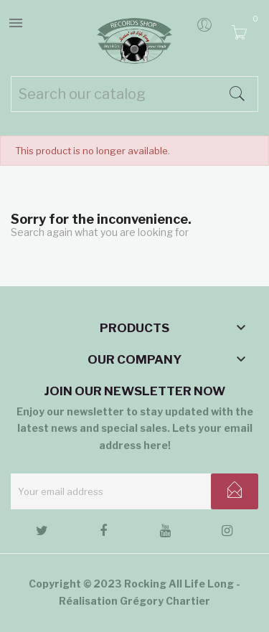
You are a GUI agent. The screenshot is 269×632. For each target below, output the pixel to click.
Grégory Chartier (165, 601)
